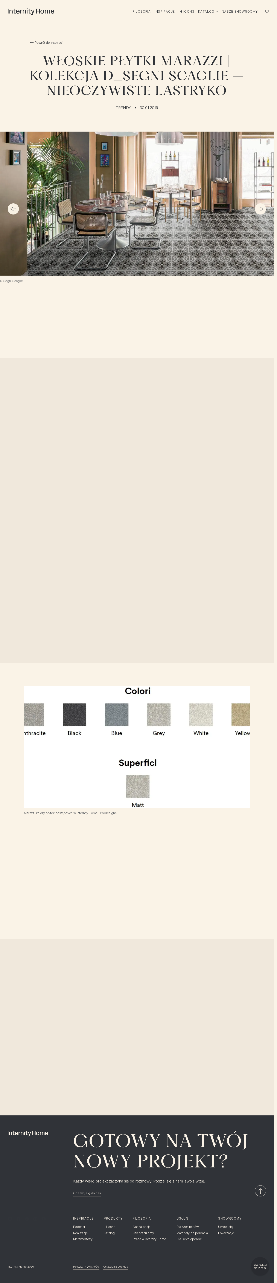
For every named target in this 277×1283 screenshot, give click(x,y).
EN (264, 1249)
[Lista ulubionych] (267, 11)
